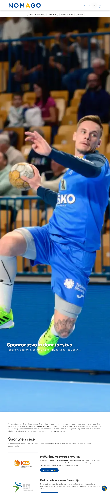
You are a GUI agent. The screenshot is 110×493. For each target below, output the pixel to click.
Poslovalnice (52, 14)
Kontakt (80, 14)
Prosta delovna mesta (36, 14)
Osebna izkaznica (67, 14)
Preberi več (49, 470)
